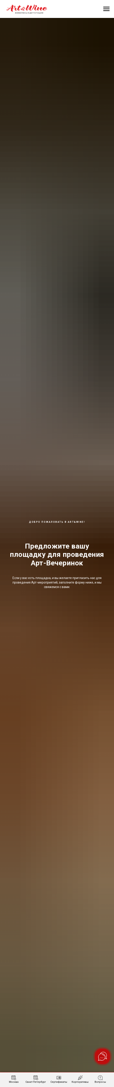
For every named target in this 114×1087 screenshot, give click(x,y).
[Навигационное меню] (106, 9)
